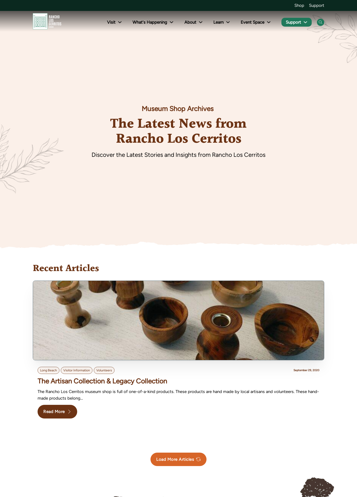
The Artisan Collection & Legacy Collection (102, 381)
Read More (57, 411)
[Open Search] (320, 22)
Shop (299, 5)
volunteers (104, 370)
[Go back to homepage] (47, 22)
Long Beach (48, 370)
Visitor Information (76, 370)
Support (316, 5)
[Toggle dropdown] (120, 22)
